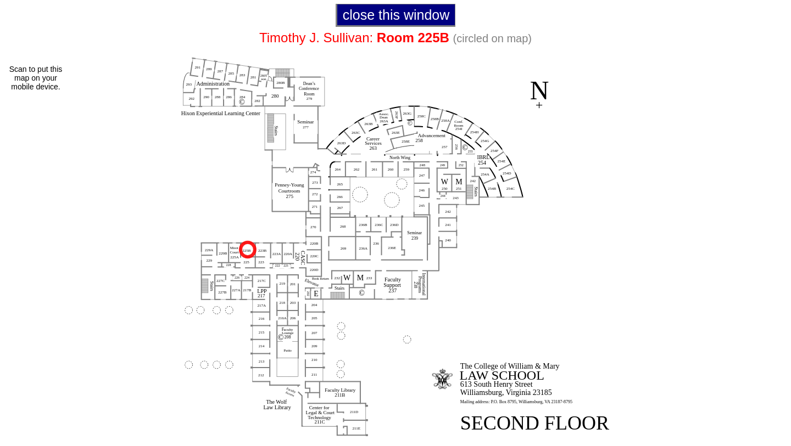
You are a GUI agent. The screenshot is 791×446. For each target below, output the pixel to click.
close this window (396, 14)
